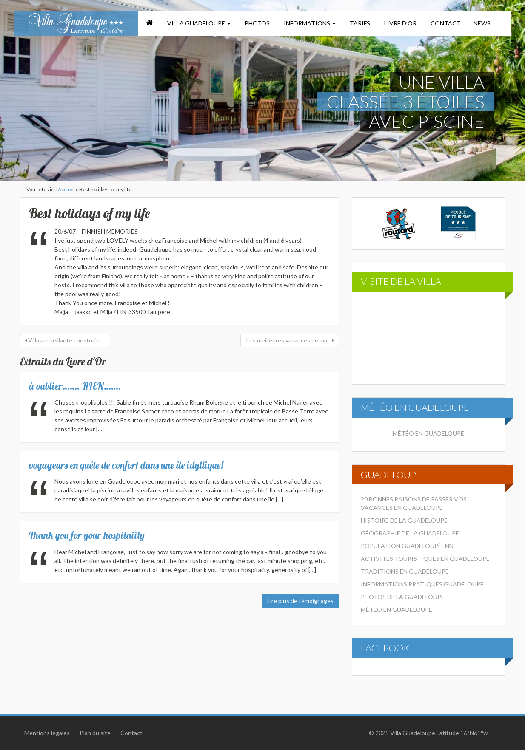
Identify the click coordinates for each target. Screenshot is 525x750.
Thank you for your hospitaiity (87, 535)
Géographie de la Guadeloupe (410, 533)
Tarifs (359, 23)
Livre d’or (400, 23)
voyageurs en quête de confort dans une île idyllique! (126, 465)
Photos (256, 23)
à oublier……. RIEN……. (75, 386)
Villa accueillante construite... (65, 340)
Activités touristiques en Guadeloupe (425, 558)
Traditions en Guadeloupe (405, 571)
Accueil (66, 189)
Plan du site (95, 732)
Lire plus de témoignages (300, 600)
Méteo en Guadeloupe (396, 609)
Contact (445, 23)
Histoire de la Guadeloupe (404, 520)
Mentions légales (47, 732)
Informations (309, 23)
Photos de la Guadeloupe (403, 596)
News (482, 23)
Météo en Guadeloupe (428, 433)
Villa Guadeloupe (198, 23)
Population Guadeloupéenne (409, 545)
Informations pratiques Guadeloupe (422, 584)
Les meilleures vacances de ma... (289, 340)
